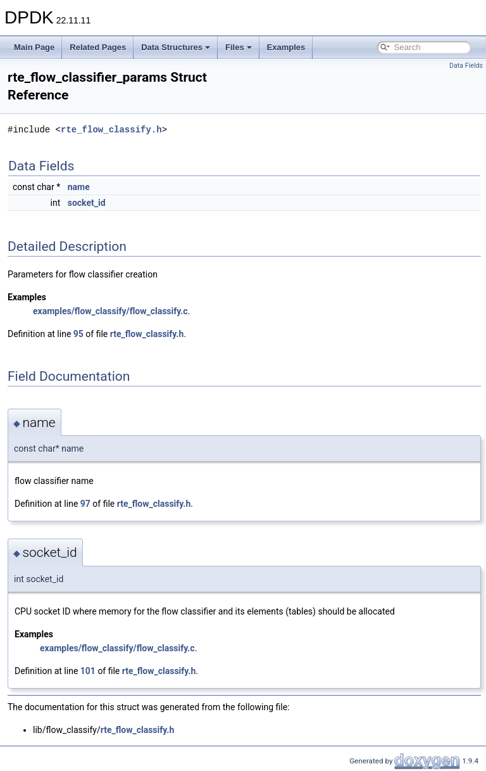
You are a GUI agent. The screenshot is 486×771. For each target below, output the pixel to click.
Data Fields (466, 65)
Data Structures (175, 47)
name (79, 187)
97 (85, 504)
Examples (286, 47)
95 (78, 334)
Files (238, 47)
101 (88, 671)
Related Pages (98, 47)
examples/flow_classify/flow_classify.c (110, 311)
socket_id (87, 203)
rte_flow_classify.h (111, 130)
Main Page (34, 47)
